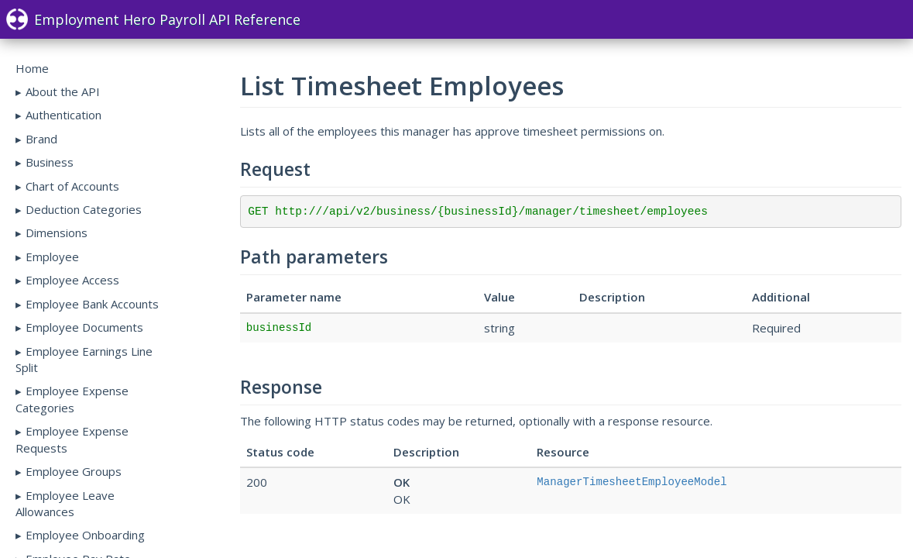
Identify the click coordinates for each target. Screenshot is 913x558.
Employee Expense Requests (72, 439)
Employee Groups (74, 471)
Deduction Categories (84, 209)
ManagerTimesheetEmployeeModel (631, 482)
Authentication (63, 114)
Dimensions (57, 232)
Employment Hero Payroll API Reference (153, 19)
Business (50, 162)
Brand (41, 138)
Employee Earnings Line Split (84, 359)
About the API (63, 91)
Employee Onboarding (85, 534)
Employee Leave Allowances (65, 503)
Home (32, 68)
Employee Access (72, 280)
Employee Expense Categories (72, 399)
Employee (52, 256)
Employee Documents (84, 327)
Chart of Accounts (72, 186)
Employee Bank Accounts (92, 304)
